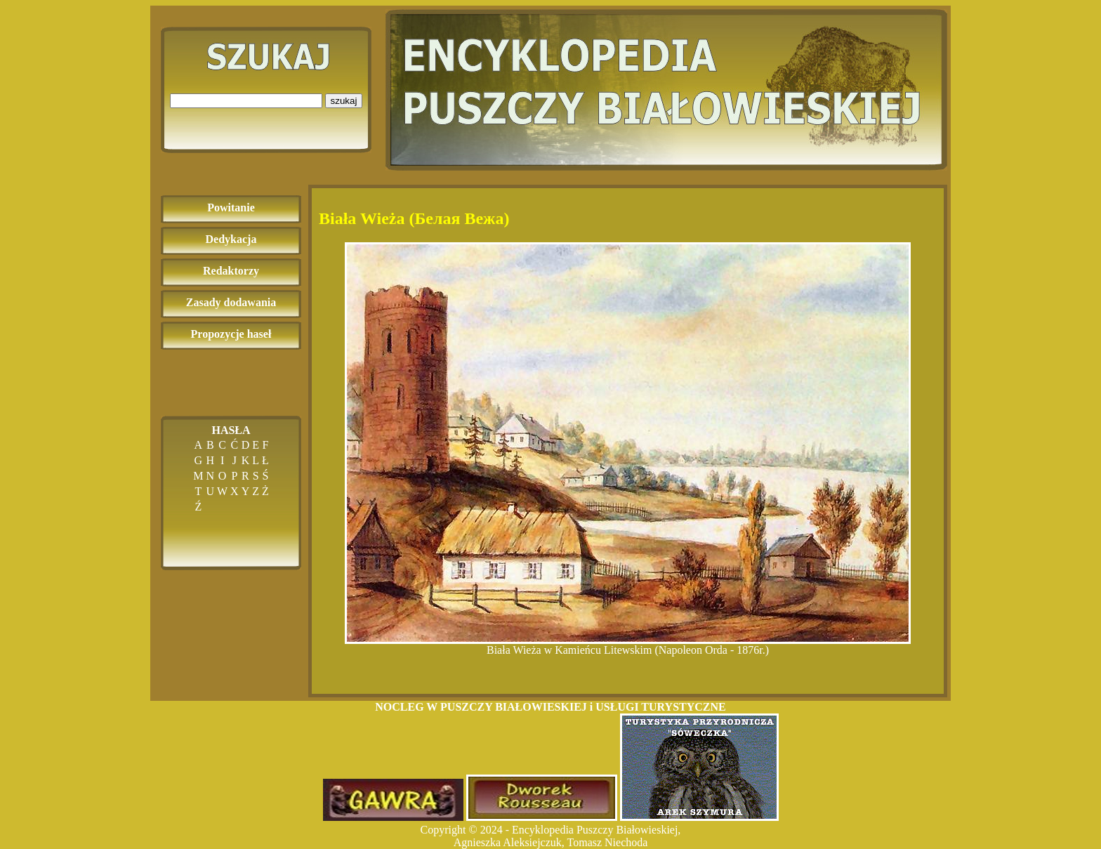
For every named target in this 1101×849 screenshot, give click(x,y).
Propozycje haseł (231, 334)
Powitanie (231, 207)
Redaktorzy (231, 271)
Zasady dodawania (231, 302)
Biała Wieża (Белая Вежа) (414, 218)
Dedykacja (231, 239)
